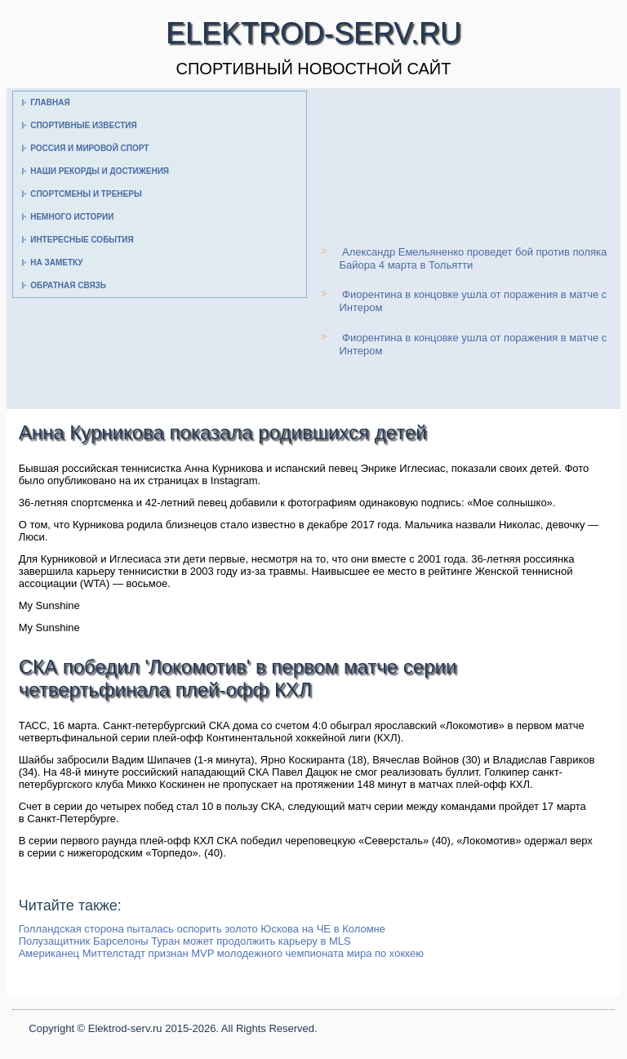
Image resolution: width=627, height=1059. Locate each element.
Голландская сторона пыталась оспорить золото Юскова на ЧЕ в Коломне (202, 929)
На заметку (56, 262)
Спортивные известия (83, 125)
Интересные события (81, 239)
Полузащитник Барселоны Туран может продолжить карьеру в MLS (185, 941)
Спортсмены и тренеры (85, 193)
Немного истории (71, 216)
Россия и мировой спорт (89, 148)
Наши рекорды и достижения (99, 171)
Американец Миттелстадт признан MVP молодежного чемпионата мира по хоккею (221, 953)
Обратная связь (68, 285)
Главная (50, 102)
